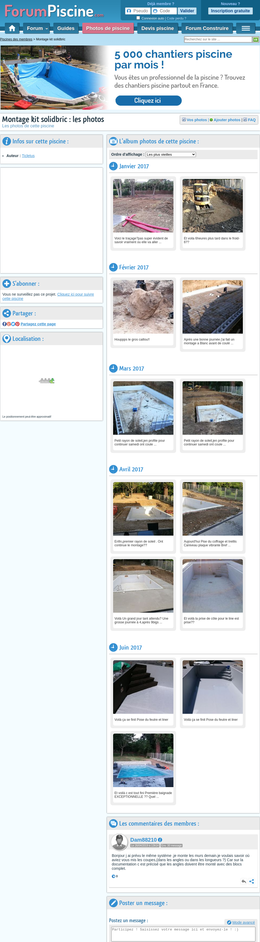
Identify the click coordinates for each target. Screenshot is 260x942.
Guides (66, 28)
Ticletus (28, 156)
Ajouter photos (227, 120)
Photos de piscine (108, 28)
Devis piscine (157, 28)
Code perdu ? (176, 18)
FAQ (252, 120)
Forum (36, 28)
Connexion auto (153, 18)
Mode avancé (243, 922)
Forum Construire (206, 28)
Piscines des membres (16, 39)
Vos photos (197, 120)
